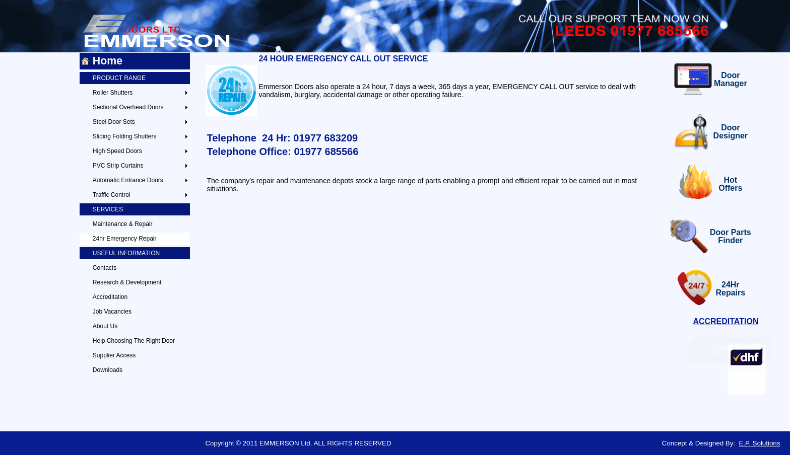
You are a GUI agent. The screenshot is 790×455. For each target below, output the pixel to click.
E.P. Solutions (759, 443)
